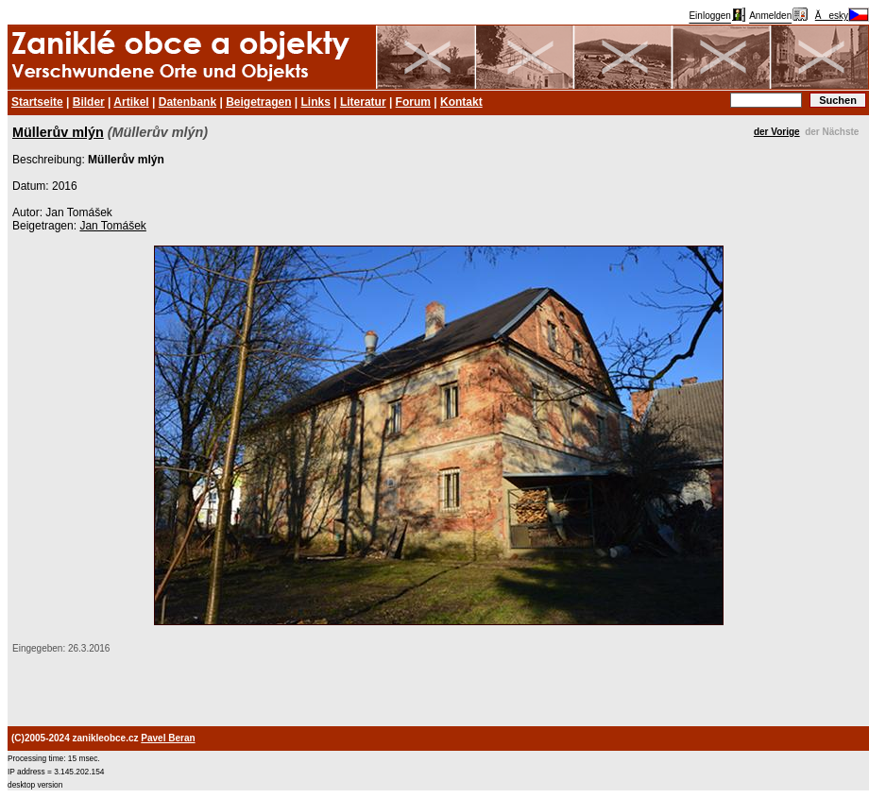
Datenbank (187, 102)
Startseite (37, 102)
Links (316, 102)
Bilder (89, 102)
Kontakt (461, 102)
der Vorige (777, 132)
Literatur (363, 102)
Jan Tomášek (112, 225)
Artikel (130, 102)
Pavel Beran (168, 738)
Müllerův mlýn (58, 132)
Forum (413, 102)
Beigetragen (258, 102)
